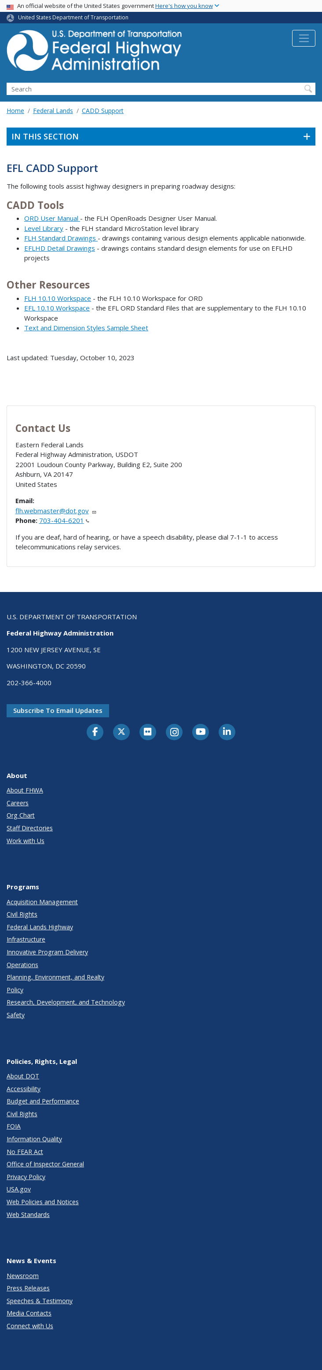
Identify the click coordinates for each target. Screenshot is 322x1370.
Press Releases (28, 1288)
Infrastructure (26, 939)
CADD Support (103, 110)
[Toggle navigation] (303, 38)
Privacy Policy (26, 1177)
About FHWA (25, 790)
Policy (15, 990)
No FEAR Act (25, 1151)
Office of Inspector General (45, 1164)
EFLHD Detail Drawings (59, 248)
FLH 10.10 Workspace (57, 298)
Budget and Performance (43, 1101)
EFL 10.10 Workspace (57, 307)
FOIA (14, 1126)
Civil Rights (22, 914)
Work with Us (25, 841)
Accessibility (23, 1089)
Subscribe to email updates (57, 710)
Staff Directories (30, 828)
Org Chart (21, 815)
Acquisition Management (42, 902)
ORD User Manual (52, 218)
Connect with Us (30, 1326)
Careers (18, 803)
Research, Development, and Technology (66, 1002)
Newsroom (23, 1275)
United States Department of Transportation (73, 17)
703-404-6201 (64, 520)
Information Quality (34, 1139)
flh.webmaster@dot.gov (56, 510)
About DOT (23, 1076)
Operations (22, 965)
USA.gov (19, 1189)
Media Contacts (29, 1313)
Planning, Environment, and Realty (55, 977)
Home (15, 110)
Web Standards (28, 1214)
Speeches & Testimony (40, 1301)
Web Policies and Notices (43, 1202)
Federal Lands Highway (40, 927)
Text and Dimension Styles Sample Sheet (86, 327)
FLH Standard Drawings (61, 238)
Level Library (43, 228)
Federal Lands (53, 110)
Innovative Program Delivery (47, 952)
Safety (16, 1015)
